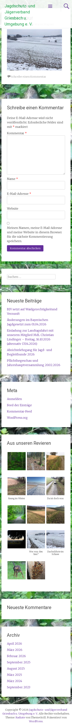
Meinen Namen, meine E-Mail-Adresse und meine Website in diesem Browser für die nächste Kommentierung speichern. (34, 234)
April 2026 (14, 643)
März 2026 (14, 650)
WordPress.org (17, 417)
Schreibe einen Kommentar (28, 76)
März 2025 (14, 675)
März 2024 (14, 681)
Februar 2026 (16, 656)
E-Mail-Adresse (19, 194)
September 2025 (18, 662)
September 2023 (18, 687)
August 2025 (16, 668)
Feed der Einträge (19, 405)
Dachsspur (10, 94)
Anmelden (14, 399)
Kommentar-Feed (19, 411)
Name (12, 179)
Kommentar (17, 133)
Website (12, 208)
